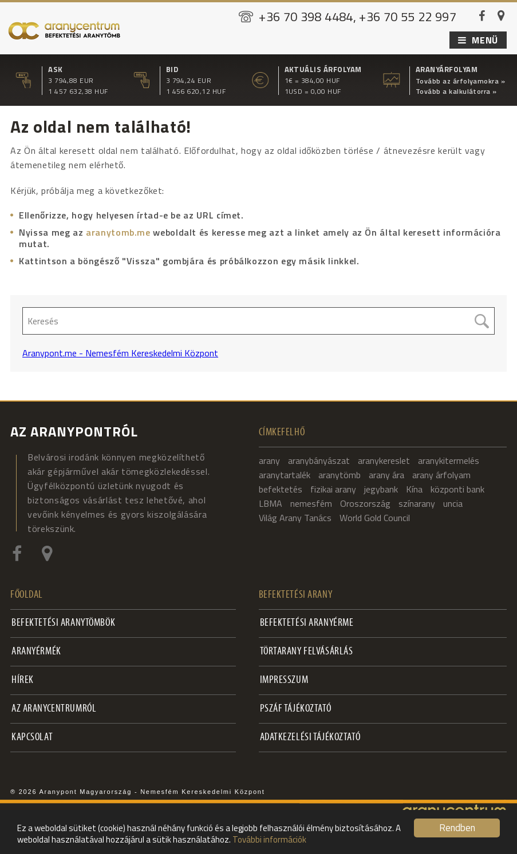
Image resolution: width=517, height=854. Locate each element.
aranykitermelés (448, 460)
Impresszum (284, 680)
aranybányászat (319, 460)
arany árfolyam (441, 475)
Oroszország (365, 503)
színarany (416, 503)
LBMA (270, 503)
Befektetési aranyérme (307, 623)
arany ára (386, 475)
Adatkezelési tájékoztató (310, 737)
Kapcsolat (32, 737)
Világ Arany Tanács (295, 518)
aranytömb (339, 475)
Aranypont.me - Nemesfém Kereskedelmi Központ (120, 353)
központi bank (457, 489)
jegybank (381, 489)
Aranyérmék (36, 651)
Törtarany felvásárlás (306, 651)
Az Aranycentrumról (53, 709)
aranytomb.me (118, 232)
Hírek (22, 680)
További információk (269, 839)
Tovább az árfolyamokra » (461, 81)
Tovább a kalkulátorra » (456, 91)
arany (269, 460)
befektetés (280, 489)
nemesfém (311, 503)
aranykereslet (384, 460)
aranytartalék (284, 475)
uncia (453, 503)
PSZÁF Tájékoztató (295, 709)
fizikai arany (333, 489)
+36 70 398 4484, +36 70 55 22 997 (357, 16)
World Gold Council (375, 518)
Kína (414, 489)
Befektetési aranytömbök (63, 623)
